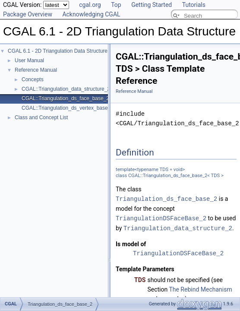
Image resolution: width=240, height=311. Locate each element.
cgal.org (90, 4)
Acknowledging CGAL (91, 14)
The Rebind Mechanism (200, 288)
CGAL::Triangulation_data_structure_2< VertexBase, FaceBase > (97, 89)
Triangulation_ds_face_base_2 (166, 198)
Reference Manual (36, 70)
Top (116, 4)
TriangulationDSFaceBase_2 (161, 217)
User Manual (29, 60)
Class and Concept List (41, 117)
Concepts (33, 79)
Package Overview (27, 14)
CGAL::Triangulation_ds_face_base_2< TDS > (75, 98)
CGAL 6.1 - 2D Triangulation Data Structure (57, 51)
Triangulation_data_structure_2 (177, 227)
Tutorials (193, 4)
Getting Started (151, 4)
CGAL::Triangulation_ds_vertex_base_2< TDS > (77, 108)
